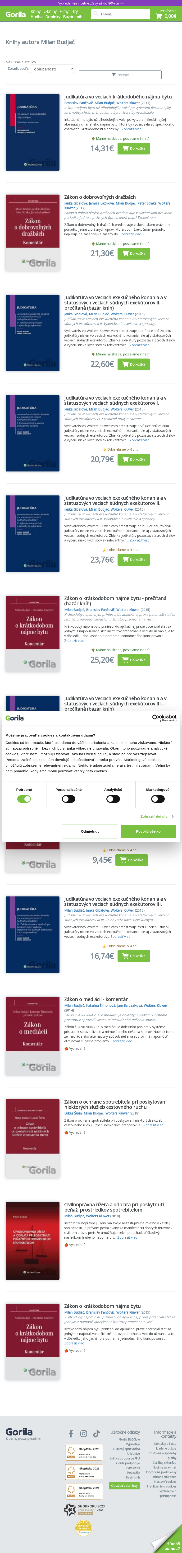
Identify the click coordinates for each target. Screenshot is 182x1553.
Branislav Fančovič (78, 103)
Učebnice (133, 1454)
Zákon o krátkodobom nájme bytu (102, 1306)
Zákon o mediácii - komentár (96, 999)
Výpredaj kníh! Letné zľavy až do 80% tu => (91, 3)
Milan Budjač (104, 103)
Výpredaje (133, 1444)
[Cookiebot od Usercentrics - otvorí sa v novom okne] (156, 718)
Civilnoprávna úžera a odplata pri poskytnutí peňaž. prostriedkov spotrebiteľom (114, 1207)
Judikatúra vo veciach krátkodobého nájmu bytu (118, 96)
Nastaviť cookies (165, 1482)
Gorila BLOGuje (129, 1439)
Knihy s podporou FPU (125, 1458)
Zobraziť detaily (154, 816)
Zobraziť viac (131, 129)
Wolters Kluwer (128, 103)
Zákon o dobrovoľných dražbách (100, 197)
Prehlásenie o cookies (161, 1486)
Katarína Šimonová (100, 1005)
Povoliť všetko (148, 831)
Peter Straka (146, 203)
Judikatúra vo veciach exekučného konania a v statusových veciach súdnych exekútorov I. (115, 400)
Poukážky (133, 1473)
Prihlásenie (168, 11)
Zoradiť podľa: (18, 68)
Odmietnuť (90, 831)
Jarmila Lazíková (101, 203)
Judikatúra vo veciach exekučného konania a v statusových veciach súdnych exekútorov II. (115, 500)
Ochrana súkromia (163, 1477)
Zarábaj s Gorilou (164, 1463)
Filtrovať (120, 75)
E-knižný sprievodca (126, 1449)
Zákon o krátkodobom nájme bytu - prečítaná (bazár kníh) (115, 601)
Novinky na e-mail (164, 1467)
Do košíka (133, 148)
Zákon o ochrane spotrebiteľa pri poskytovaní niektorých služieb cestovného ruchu (115, 1104)
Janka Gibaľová (75, 203)
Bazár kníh (72, 16)
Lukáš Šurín (73, 1113)
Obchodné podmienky (161, 1472)
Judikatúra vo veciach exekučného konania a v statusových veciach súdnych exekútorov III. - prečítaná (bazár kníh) (115, 703)
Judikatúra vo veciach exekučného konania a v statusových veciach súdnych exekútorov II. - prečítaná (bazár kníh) (115, 302)
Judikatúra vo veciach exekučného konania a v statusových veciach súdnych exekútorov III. (115, 901)
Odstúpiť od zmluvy (124, 1486)
